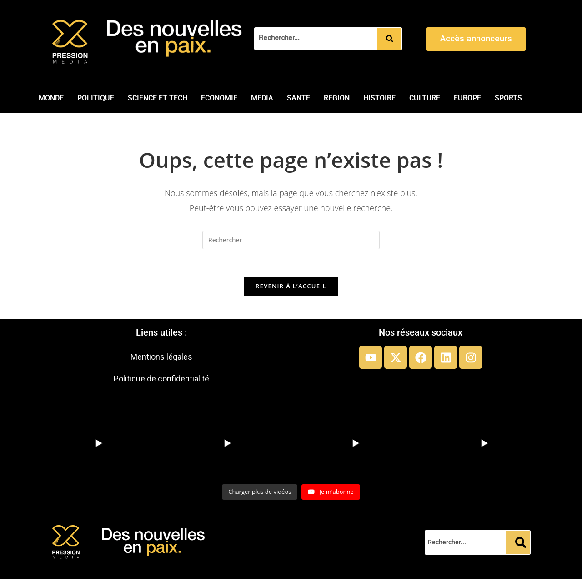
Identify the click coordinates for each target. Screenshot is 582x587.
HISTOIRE (379, 98)
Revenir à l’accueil (291, 286)
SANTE (298, 98)
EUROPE (467, 98)
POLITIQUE (95, 98)
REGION (337, 98)
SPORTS (508, 98)
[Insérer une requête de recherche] (291, 240)
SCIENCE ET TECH (157, 98)
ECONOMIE (219, 98)
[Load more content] (259, 492)
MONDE (51, 98)
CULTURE (424, 98)
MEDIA (262, 98)
